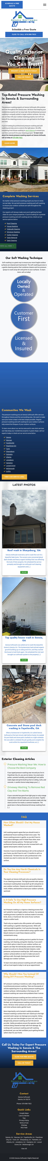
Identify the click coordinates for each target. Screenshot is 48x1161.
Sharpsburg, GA (25, 1140)
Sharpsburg (10, 451)
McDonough (10, 468)
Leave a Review (24, 1116)
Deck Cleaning (12, 240)
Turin (8, 449)
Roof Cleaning (12, 223)
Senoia (8, 437)
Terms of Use (24, 1123)
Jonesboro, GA (20, 1142)
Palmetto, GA (36, 1140)
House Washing (12, 226)
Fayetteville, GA (29, 1137)
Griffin (8, 471)
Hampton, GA (31, 1142)
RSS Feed (24, 1127)
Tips (24, 1118)
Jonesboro (10, 460)
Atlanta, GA (10, 1142)
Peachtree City (11, 446)
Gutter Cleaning (12, 235)
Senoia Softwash (21, 1158)
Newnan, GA (18, 1137)
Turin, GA (16, 1140)
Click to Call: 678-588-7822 (24, 34)
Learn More (10, 143)
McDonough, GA (28, 1144)
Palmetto (9, 454)
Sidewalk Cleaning (13, 229)
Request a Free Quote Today (24, 71)
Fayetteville (10, 443)
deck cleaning (30, 130)
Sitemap (24, 1125)
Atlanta (8, 457)
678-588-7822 (17, 138)
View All (24, 1149)
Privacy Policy (24, 1120)
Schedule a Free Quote (12, 4)
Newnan (9, 440)
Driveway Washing (13, 232)
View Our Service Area (14, 477)
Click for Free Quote (24, 1057)
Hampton (9, 463)
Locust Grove (10, 466)
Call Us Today (24, 77)
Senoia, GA (9, 1137)
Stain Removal (12, 238)
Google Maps (24, 1113)
